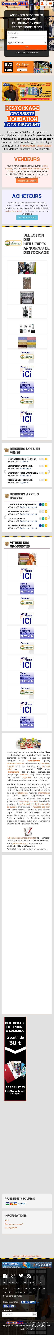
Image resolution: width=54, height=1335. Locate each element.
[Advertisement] (27, 934)
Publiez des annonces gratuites (21, 837)
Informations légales (24, 1292)
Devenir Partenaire (21, 1288)
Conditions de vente (12, 1296)
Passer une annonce (27, 180)
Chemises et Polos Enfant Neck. (23, 472)
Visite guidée (11, 1227)
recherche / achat (13, 211)
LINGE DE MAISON (16, 518)
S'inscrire (7, 1292)
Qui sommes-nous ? (14, 1224)
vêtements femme (15, 763)
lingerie (10, 766)
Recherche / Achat (28, 507)
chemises (45, 763)
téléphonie (22, 793)
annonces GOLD (20, 843)
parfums (24, 774)
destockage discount (28, 801)
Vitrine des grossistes (20, 544)
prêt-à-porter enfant (29, 804)
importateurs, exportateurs (36, 145)
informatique (44, 793)
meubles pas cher (41, 807)
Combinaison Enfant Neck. (20, 465)
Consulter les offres (27, 217)
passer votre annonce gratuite (35, 168)
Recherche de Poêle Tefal (19, 525)
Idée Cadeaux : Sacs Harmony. (22, 458)
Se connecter (39, 1288)
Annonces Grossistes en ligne (27, 1256)
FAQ (7, 1220)
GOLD (12, 171)
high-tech (27, 777)
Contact (6, 1288)
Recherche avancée (27, 52)
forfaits (36, 177)
